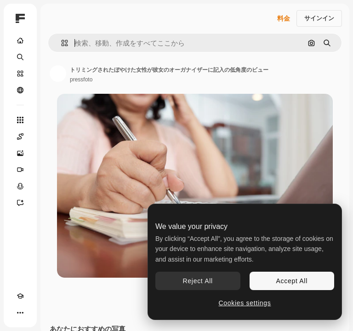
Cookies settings (245, 303)
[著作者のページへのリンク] (58, 73)
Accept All (291, 281)
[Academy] (20, 296)
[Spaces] (20, 136)
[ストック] (20, 73)
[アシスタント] (20, 202)
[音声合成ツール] (20, 186)
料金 (283, 18)
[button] (61, 43)
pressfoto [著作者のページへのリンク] (81, 79)
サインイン (319, 18)
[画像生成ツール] (20, 153)
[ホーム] (20, 40)
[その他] (20, 312)
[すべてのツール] (20, 120)
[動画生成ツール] (20, 169)
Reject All (198, 281)
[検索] (20, 57)
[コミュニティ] (20, 90)
